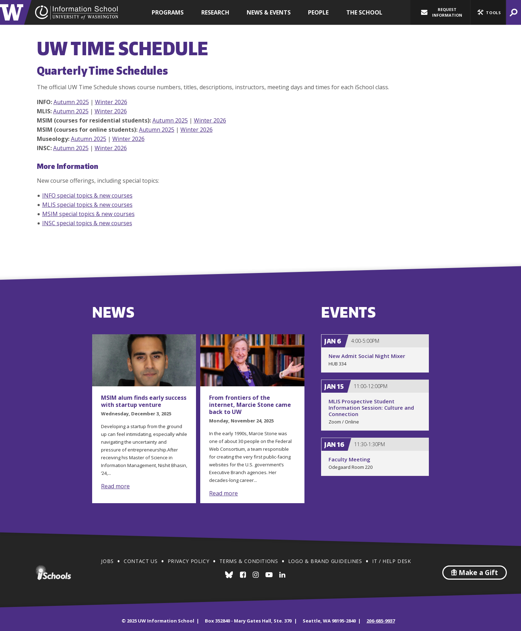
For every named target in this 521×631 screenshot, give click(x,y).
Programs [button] (168, 12)
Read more (115, 486)
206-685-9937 (380, 621)
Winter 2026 (111, 102)
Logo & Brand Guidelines (325, 561)
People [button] (318, 12)
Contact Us (140, 561)
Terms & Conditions (248, 561)
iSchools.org (53, 572)
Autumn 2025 (71, 102)
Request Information (441, 12)
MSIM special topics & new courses (88, 214)
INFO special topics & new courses (87, 195)
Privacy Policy (188, 561)
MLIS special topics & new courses (87, 205)
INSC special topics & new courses (87, 223)
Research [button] (215, 12)
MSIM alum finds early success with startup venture (143, 401)
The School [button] (364, 12)
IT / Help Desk (391, 561)
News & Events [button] (269, 12)
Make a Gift (474, 572)
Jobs (107, 561)
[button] (488, 12)
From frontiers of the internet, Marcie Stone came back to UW (250, 405)
